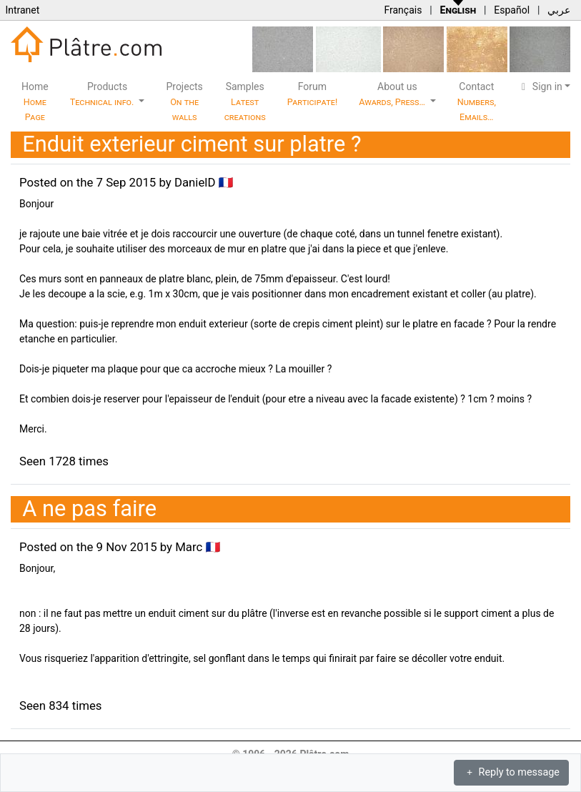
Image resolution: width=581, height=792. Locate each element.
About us (393, 94)
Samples (245, 101)
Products (103, 94)
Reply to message (511, 772)
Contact (476, 101)
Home (35, 101)
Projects (184, 101)
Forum (312, 94)
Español (512, 10)
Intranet (22, 10)
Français (403, 10)
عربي (558, 10)
